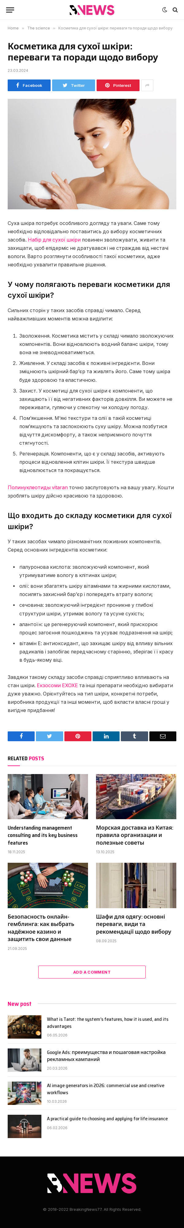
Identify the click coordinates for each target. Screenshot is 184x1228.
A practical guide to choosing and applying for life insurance (107, 1118)
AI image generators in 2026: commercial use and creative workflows (105, 1089)
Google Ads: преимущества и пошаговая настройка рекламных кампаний (106, 1056)
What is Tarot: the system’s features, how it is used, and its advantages (107, 1023)
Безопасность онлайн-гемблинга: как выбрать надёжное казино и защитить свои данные (41, 928)
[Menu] (10, 10)
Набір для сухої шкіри (54, 240)
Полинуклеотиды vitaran (38, 487)
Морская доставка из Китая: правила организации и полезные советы (134, 835)
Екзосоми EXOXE (57, 685)
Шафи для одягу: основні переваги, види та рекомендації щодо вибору (133, 924)
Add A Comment (92, 972)
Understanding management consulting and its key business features (43, 835)
